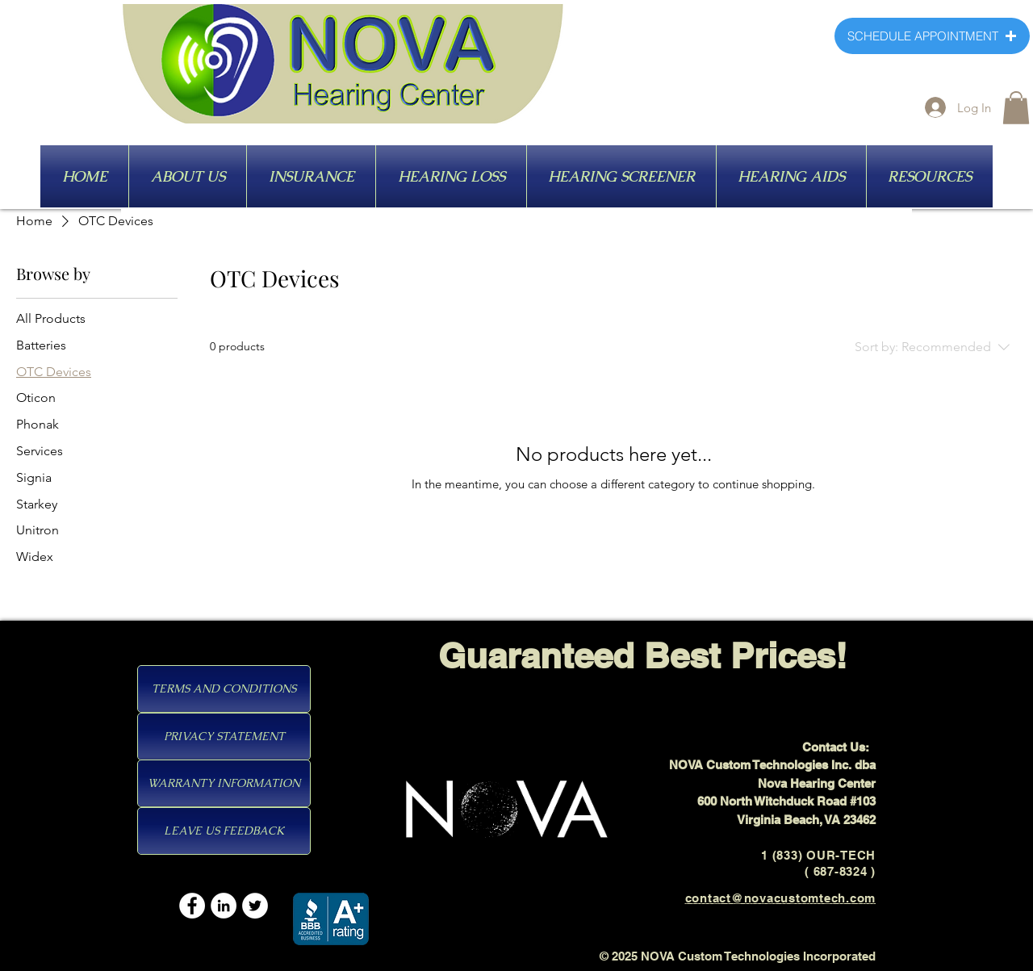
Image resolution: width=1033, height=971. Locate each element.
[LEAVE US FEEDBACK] (224, 831)
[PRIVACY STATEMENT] (224, 736)
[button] (1016, 107)
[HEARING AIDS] (812, 177)
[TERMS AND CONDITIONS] (224, 689)
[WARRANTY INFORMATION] (224, 783)
